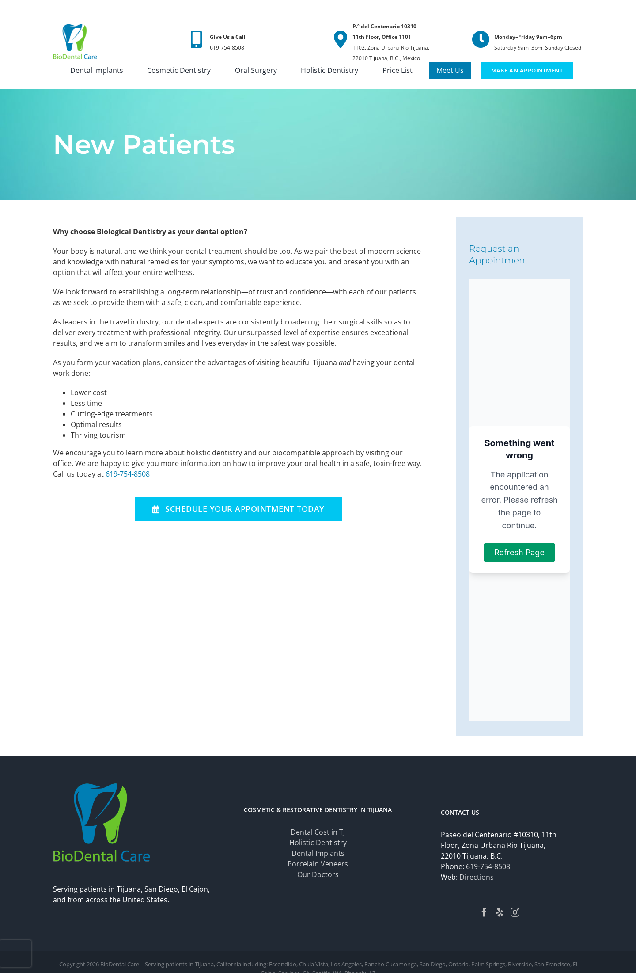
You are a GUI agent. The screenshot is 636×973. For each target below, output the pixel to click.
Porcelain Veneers (318, 864)
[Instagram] (515, 912)
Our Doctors (318, 874)
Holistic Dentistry (318, 842)
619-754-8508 (128, 474)
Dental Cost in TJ (318, 832)
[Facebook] (484, 912)
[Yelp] (499, 912)
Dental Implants (318, 853)
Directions (476, 877)
